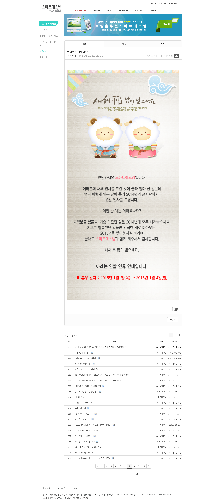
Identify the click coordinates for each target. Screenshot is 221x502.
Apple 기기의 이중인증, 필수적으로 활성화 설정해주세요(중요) (100, 347)
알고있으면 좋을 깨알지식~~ (86, 430)
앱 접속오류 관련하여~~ (84, 403)
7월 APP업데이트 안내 (83, 414)
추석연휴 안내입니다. (83, 364)
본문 (84, 44)
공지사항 (43, 51)
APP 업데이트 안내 (82, 419)
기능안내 (96, 10)
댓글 (123, 44)
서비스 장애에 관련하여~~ (85, 453)
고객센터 (154, 10)
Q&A (75, 488)
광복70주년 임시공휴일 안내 (86, 391)
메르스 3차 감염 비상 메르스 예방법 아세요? (93, 425)
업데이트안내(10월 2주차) (85, 358)
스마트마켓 (123, 10)
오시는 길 (61, 488)
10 (144, 466)
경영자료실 (139, 10)
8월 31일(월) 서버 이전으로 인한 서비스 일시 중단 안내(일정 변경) (102, 375)
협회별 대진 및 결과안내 (48, 43)
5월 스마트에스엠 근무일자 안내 (87, 447)
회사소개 (47, 488)
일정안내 (43, 57)
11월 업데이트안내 (82, 352)
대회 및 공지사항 (79, 10)
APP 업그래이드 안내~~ (84, 441)
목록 (162, 44)
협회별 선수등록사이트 (49, 36)
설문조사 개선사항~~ (83, 436)
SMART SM (63, 497)
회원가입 (162, 3)
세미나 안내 (79, 397)
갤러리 (109, 10)
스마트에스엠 (71, 56)
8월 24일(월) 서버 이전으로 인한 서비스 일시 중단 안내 (97, 380)
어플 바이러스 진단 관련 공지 (86, 369)
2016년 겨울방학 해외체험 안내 (87, 386)
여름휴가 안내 (80, 408)
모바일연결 (172, 3)
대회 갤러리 (44, 30)
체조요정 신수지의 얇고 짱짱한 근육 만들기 (92, 458)
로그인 (153, 3)
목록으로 (173, 320)
